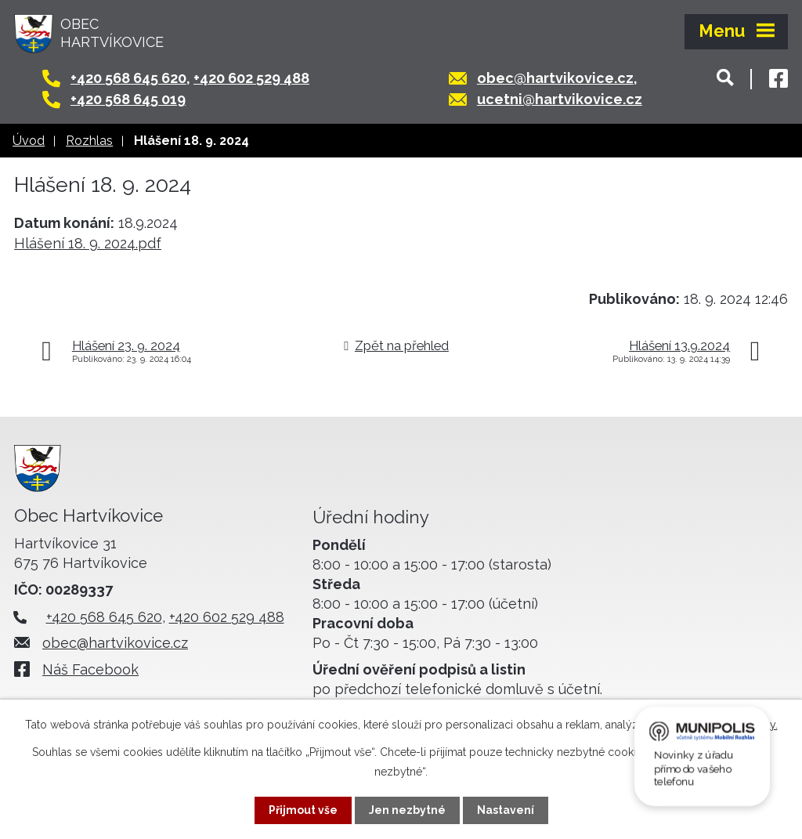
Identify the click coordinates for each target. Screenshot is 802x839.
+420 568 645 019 (128, 99)
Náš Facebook (90, 669)
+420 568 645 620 (128, 78)
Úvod (29, 140)
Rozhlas (89, 140)
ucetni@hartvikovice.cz (559, 99)
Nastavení (505, 810)
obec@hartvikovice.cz (555, 78)
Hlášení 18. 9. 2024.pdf (87, 243)
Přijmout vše (303, 810)
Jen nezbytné (407, 810)
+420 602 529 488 (251, 78)
